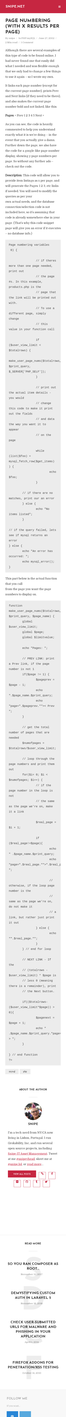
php (25, 1071)
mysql (12, 1071)
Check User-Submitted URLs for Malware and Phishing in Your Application (33, 1329)
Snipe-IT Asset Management (27, 1153)
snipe (12, 38)
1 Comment (27, 42)
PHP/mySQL (28, 38)
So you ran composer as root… (33, 1266)
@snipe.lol (15, 1164)
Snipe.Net (15, 6)
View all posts (22, 1174)
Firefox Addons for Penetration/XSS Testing (33, 1365)
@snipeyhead (25, 1159)
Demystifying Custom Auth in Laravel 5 (33, 1295)
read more (34, 1164)
